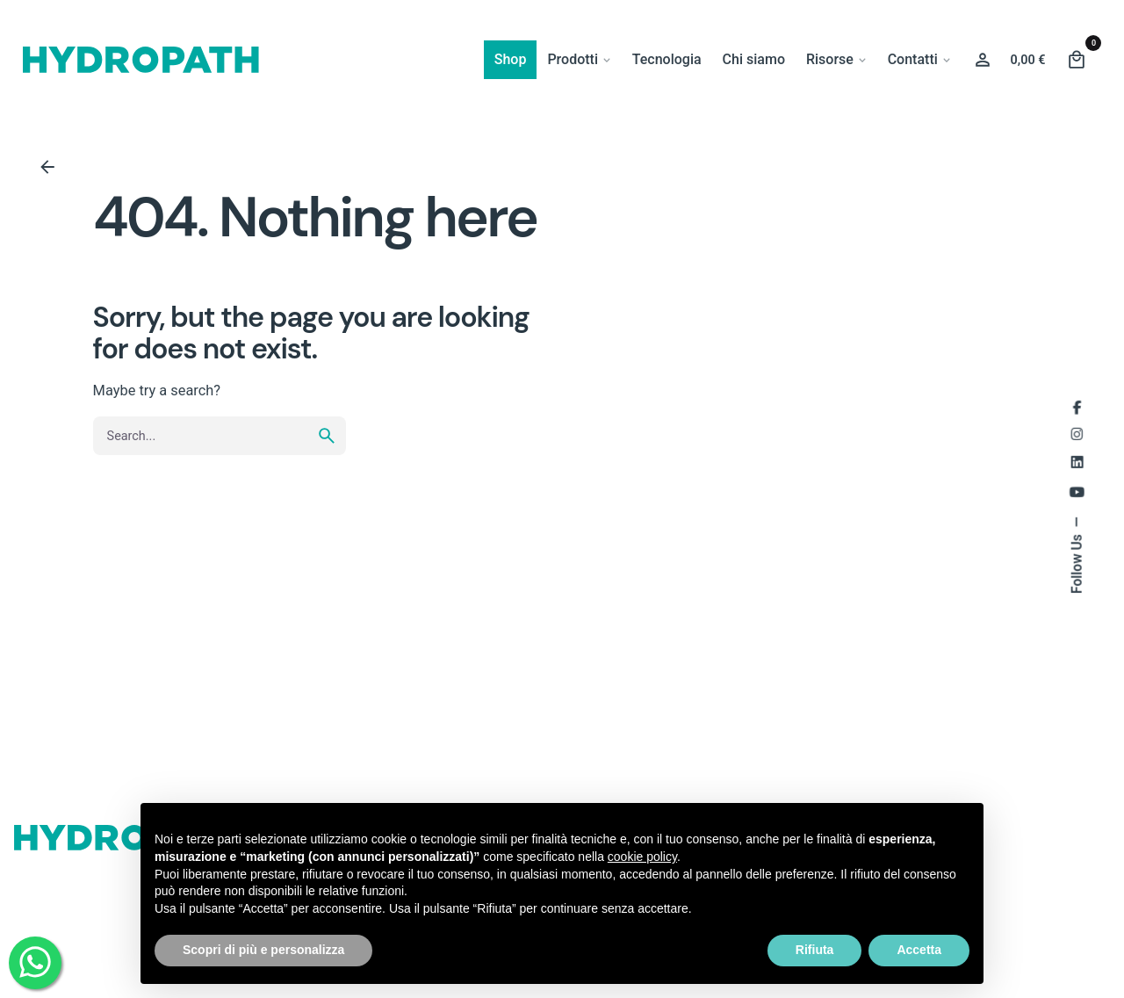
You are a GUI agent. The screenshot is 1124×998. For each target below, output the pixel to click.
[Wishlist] (983, 60)
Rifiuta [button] (815, 950)
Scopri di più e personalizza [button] (263, 950)
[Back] (47, 167)
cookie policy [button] (642, 857)
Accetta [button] (919, 950)
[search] (326, 435)
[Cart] (1076, 59)
